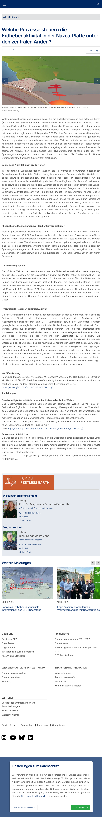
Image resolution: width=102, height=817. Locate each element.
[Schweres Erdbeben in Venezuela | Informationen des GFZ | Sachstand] (27, 583)
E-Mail (25, 516)
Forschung (62, 633)
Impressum (43, 725)
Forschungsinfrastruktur (14, 673)
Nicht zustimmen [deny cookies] (23, 807)
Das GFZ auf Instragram (4, 737)
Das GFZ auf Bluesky (22, 737)
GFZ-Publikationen (64, 655)
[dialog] (51, 787)
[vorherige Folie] (93, 563)
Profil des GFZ (9, 639)
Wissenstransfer (63, 673)
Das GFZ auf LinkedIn (30, 737)
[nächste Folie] (98, 563)
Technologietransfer (65, 677)
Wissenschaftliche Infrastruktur (24, 667)
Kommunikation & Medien (68, 685)
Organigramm (9, 647)
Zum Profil (26, 520)
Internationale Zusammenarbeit (18, 651)
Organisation (8, 643)
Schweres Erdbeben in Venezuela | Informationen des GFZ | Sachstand (21, 608)
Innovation (60, 681)
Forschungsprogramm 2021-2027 (72, 639)
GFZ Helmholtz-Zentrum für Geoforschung (51, 4)
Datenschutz (27, 725)
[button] (9, 80)
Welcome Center (10, 714)
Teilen (91, 50)
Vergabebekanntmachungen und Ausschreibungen (19, 704)
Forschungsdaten (11, 677)
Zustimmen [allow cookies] (79, 807)
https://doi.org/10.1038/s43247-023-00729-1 (26, 387)
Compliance (58, 725)
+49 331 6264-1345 (31, 513)
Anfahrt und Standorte (13, 655)
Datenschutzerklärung (32, 796)
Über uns (7, 633)
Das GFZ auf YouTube (13, 737)
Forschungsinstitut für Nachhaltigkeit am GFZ (76, 649)
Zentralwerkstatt (10, 710)
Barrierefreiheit (9, 725)
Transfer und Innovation (71, 667)
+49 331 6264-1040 (31, 544)
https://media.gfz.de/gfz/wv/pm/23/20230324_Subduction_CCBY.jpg (43, 428)
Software (6, 681)
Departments (61, 643)
